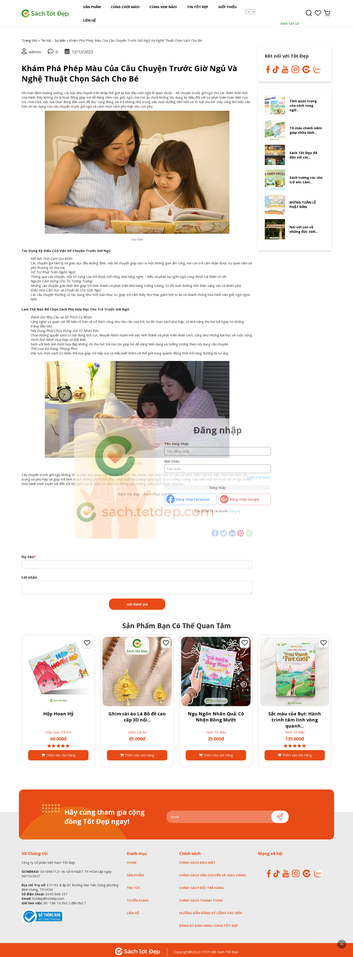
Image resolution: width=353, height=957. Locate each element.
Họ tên (29, 553)
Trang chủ (29, 36)
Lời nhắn (29, 573)
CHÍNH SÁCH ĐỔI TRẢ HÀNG (201, 884)
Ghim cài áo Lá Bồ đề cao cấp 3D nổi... (137, 713)
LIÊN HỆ (133, 909)
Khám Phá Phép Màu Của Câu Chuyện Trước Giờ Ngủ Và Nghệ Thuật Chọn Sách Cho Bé (129, 69)
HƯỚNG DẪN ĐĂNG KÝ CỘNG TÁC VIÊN (210, 909)
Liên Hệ (233, 11)
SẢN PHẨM (135, 871)
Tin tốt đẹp (185, 11)
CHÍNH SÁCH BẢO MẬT (197, 859)
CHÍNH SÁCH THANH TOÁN (200, 896)
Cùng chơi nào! (119, 11)
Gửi (280, 813)
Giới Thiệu (211, 11)
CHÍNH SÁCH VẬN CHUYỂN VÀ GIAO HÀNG (212, 871)
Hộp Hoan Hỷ (58, 710)
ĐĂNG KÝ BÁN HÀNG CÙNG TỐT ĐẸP (208, 922)
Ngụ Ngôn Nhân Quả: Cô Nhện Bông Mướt (216, 713)
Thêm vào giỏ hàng (58, 751)
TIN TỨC (133, 884)
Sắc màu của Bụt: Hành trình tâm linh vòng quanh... (294, 716)
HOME (132, 859)
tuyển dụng (138, 896)
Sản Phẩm (90, 11)
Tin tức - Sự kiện (53, 36)
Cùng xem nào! (154, 11)
